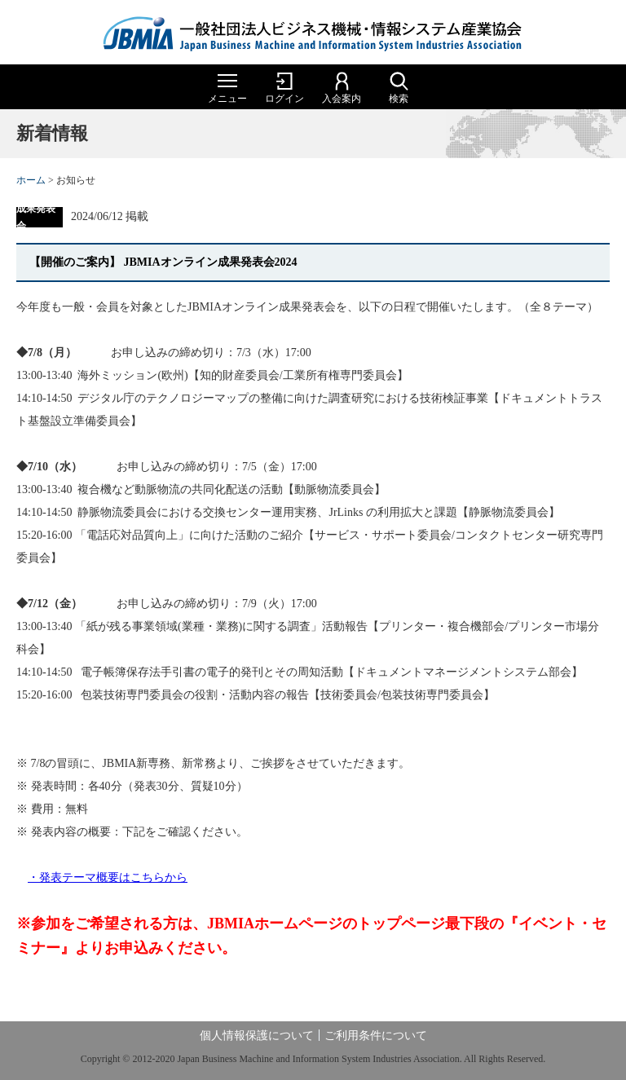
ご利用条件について (375, 1035)
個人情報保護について (257, 1035)
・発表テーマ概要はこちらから (107, 877)
